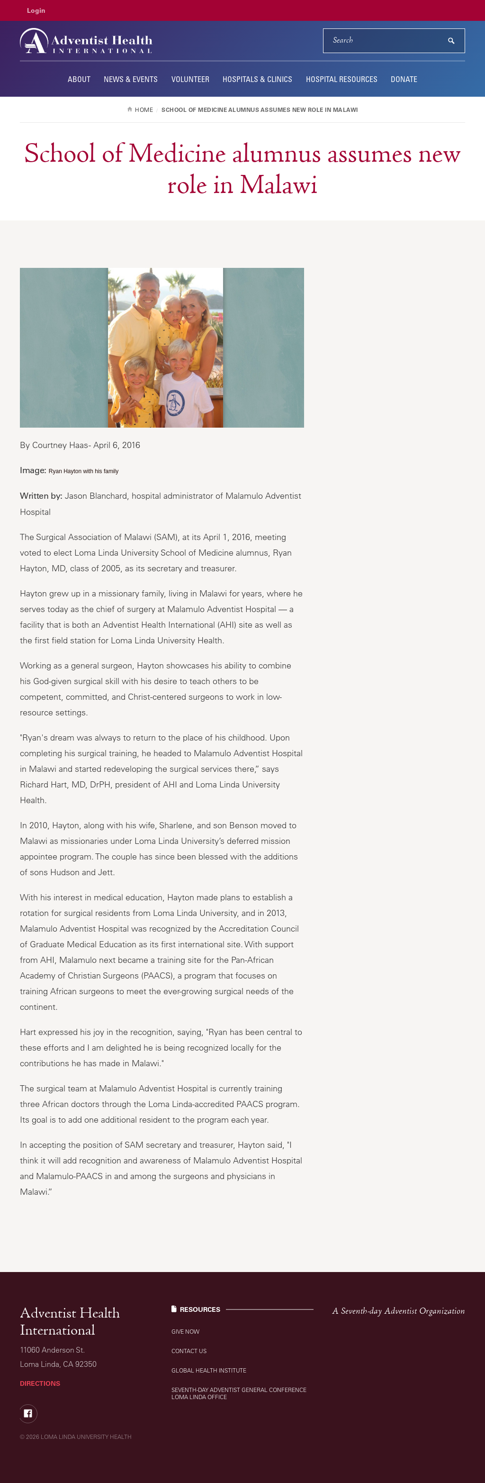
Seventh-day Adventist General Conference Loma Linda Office (238, 1393)
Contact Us (189, 1351)
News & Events (131, 79)
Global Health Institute (208, 1370)
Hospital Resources (341, 79)
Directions (40, 1383)
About (79, 79)
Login (36, 10)
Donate (404, 79)
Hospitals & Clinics (257, 79)
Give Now (185, 1331)
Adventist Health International (70, 1322)
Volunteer (190, 79)
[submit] (451, 40)
